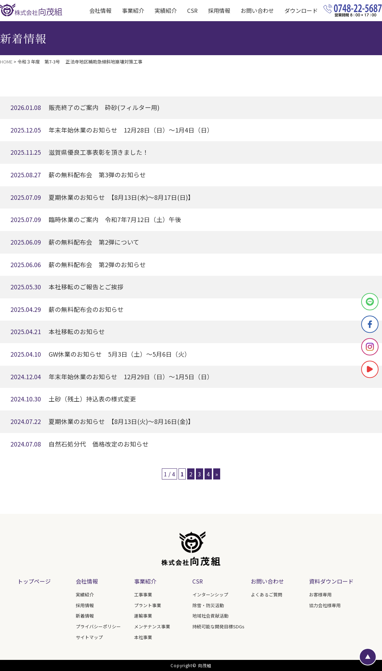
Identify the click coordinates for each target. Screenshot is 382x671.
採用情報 (219, 10)
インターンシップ (210, 594)
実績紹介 (166, 10)
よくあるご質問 (266, 594)
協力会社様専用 (325, 605)
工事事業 (143, 594)
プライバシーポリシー (98, 626)
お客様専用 (320, 594)
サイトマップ (89, 637)
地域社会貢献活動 (210, 615)
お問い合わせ (257, 10)
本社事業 (143, 637)
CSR (192, 10)
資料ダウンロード (331, 581)
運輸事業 (143, 615)
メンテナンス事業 (152, 626)
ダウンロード (301, 10)
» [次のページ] (216, 474)
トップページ (34, 581)
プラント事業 (147, 605)
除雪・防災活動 (208, 605)
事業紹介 (145, 581)
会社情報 (87, 581)
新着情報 (85, 615)
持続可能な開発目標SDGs (218, 626)
